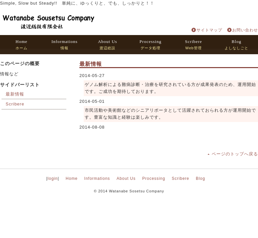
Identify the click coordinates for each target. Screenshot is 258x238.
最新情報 (15, 94)
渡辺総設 (107, 44)
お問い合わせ (245, 30)
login (53, 178)
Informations (97, 178)
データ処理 (150, 44)
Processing (153, 178)
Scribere (15, 103)
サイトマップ (209, 30)
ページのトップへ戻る (235, 153)
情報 (64, 44)
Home (72, 178)
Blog (200, 178)
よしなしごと (236, 44)
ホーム (21, 44)
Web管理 (193, 44)
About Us (126, 178)
